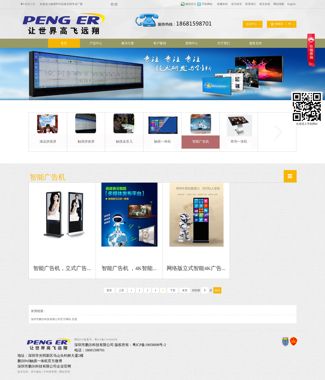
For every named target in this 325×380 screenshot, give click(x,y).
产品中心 (96, 43)
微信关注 (190, 4)
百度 (74, 319)
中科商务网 (50, 371)
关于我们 (223, 43)
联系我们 (250, 4)
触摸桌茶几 (124, 141)
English (291, 4)
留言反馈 (264, 4)
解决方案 (128, 43)
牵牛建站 (36, 371)
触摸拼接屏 (86, 141)
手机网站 (207, 4)
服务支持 (255, 43)
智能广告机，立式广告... (62, 268)
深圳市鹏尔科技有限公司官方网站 (51, 319)
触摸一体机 (162, 141)
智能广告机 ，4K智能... (129, 268)
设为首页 (236, 4)
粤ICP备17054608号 (105, 339)
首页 (64, 43)
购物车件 (280, 24)
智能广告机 (200, 141)
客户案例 (159, 43)
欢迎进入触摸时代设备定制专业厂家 (61, 4)
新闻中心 (191, 43)
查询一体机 (239, 141)
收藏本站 (222, 4)
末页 (184, 290)
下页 (172, 290)
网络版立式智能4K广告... (196, 268)
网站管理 (64, 371)
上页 (121, 290)
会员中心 (251, 23)
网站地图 (278, 4)
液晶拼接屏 (48, 141)
